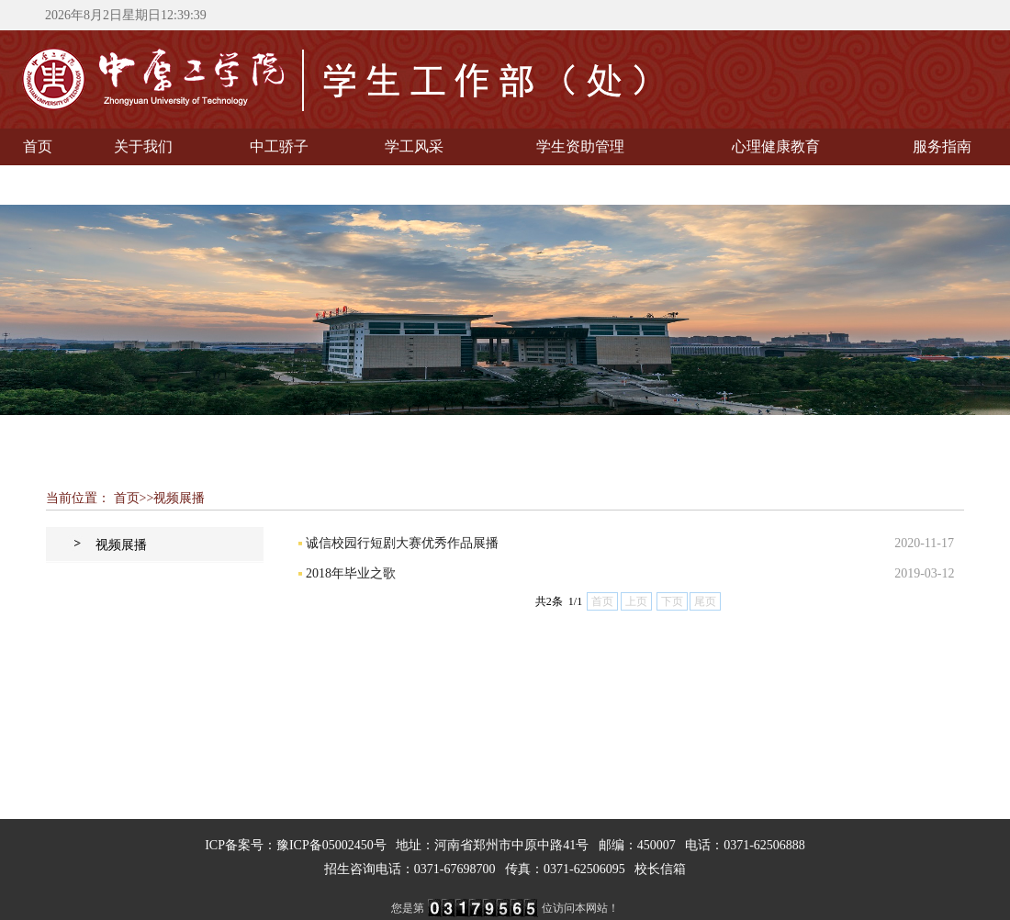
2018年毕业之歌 (351, 573)
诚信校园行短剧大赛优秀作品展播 (402, 543)
